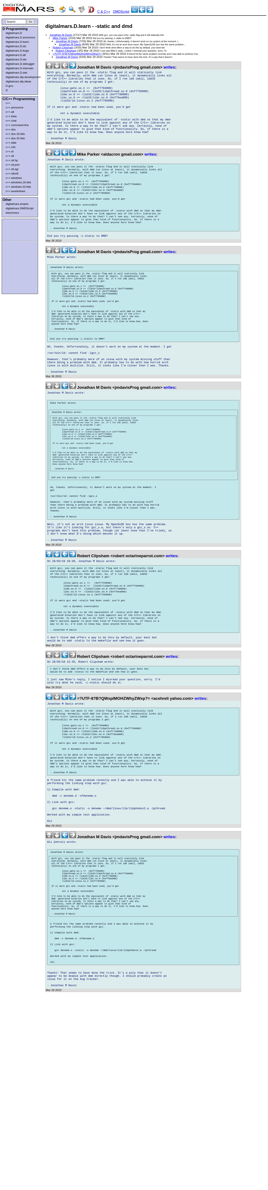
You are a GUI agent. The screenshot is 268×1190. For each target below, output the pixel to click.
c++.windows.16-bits (18, 182)
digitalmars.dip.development (21, 77)
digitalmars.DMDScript (20, 208)
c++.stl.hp (12, 160)
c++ (8, 103)
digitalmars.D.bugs (17, 50)
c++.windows (14, 177)
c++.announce (15, 107)
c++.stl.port (13, 164)
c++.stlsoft (12, 173)
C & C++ (103, 11)
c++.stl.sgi (12, 169)
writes (169, 67)
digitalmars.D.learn (17, 41)
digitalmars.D (14, 33)
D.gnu (9, 85)
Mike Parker (60, 38)
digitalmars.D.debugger (20, 63)
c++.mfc (11, 147)
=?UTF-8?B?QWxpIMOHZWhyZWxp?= (77, 53)
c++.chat (11, 120)
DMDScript (121, 11)
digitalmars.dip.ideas (18, 81)
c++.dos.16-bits (15, 133)
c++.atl (10, 111)
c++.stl (10, 155)
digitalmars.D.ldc (16, 46)
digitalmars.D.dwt (16, 72)
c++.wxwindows (15, 191)
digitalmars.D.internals (19, 68)
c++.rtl (9, 151)
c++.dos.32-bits (15, 138)
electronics (12, 212)
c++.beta (11, 116)
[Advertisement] (15, 229)
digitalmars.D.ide (16, 59)
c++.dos (11, 129)
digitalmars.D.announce (20, 37)
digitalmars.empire (17, 203)
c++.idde (11, 142)
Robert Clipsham (63, 47)
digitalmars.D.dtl (16, 55)
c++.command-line (17, 125)
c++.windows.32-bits (18, 186)
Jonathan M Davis (61, 34)
